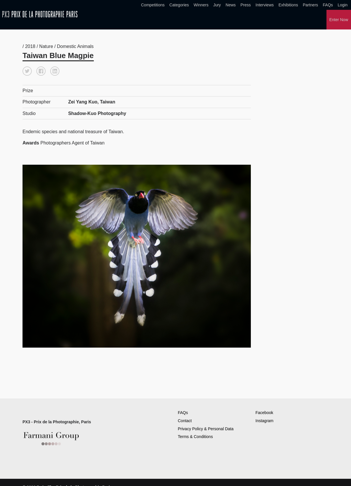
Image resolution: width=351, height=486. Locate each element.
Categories (179, 5)
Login (343, 5)
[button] (27, 71)
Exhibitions (288, 5)
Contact (185, 420)
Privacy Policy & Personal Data (206, 428)
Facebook (264, 412)
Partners (310, 5)
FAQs (328, 5)
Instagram (264, 420)
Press (245, 5)
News (231, 5)
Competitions (153, 5)
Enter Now (338, 19)
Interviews (264, 5)
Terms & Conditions (195, 436)
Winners (201, 5)
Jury (217, 5)
